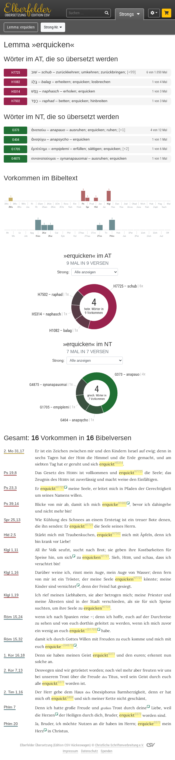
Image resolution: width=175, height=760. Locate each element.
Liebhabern (76, 594)
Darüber (42, 572)
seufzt (64, 549)
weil (124, 676)
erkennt (155, 655)
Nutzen (85, 723)
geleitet (102, 623)
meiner (98, 698)
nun (167, 655)
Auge (99, 572)
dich (98, 715)
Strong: (63, 272)
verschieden (113, 601)
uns (167, 670)
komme (138, 638)
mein (166, 723)
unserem (50, 676)
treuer (141, 519)
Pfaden (130, 488)
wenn (40, 616)
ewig (150, 450)
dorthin (86, 623)
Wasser (143, 572)
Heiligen (73, 715)
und (56, 623)
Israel (133, 450)
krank (47, 541)
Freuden (107, 638)
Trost (64, 676)
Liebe (64, 541)
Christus (60, 730)
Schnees (76, 519)
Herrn (129, 526)
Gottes (72, 638)
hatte (59, 707)
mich (39, 698)
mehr (59, 511)
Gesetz (50, 472)
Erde (131, 457)
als (130, 601)
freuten (149, 670)
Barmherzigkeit (131, 691)
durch (59, 638)
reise (84, 616)
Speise (41, 557)
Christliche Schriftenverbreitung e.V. (119, 745)
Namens (62, 495)
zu (118, 638)
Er (37, 450)
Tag (53, 464)
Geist (86, 655)
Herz (39, 730)
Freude (94, 676)
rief (46, 594)
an (50, 661)
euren (139, 655)
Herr (48, 691)
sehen (46, 623)
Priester (155, 594)
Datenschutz (89, 751)
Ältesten (56, 601)
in (49, 730)
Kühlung (51, 519)
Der (38, 691)
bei (37, 676)
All (37, 549)
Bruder (111, 715)
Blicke (40, 504)
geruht (75, 464)
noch (109, 670)
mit (95, 638)
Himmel (101, 457)
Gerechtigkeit (158, 488)
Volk (53, 549)
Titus (113, 676)
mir (59, 504)
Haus (78, 691)
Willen (85, 638)
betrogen (113, 594)
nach (58, 616)
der (62, 715)
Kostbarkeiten (151, 549)
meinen (73, 655)
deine (141, 707)
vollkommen (97, 472)
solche (41, 661)
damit (40, 638)
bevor (138, 504)
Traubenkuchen (80, 534)
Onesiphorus (104, 691)
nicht (48, 511)
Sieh (116, 557)
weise (123, 479)
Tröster (72, 579)
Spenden (106, 751)
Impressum (70, 751)
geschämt (136, 698)
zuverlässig (86, 479)
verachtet (43, 563)
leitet (103, 488)
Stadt (95, 601)
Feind (104, 586)
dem (68, 691)
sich (68, 557)
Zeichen (60, 450)
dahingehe (161, 504)
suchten (42, 608)
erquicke (114, 504)
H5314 (15, 91)
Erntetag (112, 519)
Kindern (119, 450)
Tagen (52, 457)
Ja (36, 723)
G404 (15, 140)
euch (130, 616)
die (83, 676)
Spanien (71, 616)
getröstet (79, 670)
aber (137, 670)
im (120, 723)
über (75, 676)
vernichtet (66, 586)
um (38, 495)
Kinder (41, 586)
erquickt (111, 464)
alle (38, 683)
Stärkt (40, 534)
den (128, 655)
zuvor (166, 623)
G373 (15, 130)
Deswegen (44, 670)
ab (66, 504)
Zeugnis (42, 479)
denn (161, 450)
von (51, 504)
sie (91, 594)
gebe (58, 691)
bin (56, 563)
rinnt (77, 572)
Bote (153, 519)
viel (119, 670)
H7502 (15, 101)
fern (167, 572)
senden (55, 526)
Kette (111, 698)
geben (120, 549)
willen (76, 495)
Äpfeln (146, 534)
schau (147, 557)
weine (57, 572)
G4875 (15, 158)
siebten (41, 464)
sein (133, 676)
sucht (78, 549)
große (70, 707)
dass (160, 557)
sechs (40, 457)
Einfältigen (147, 479)
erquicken (95, 557)
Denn (40, 655)
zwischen (77, 450)
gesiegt (124, 586)
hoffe (118, 616)
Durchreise (161, 616)
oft (47, 698)
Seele (157, 472)
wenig (47, 630)
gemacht (146, 457)
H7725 (15, 72)
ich (168, 534)
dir (101, 723)
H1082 (15, 82)
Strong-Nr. (53, 27)
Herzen (48, 715)
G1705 (15, 149)
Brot (101, 549)
